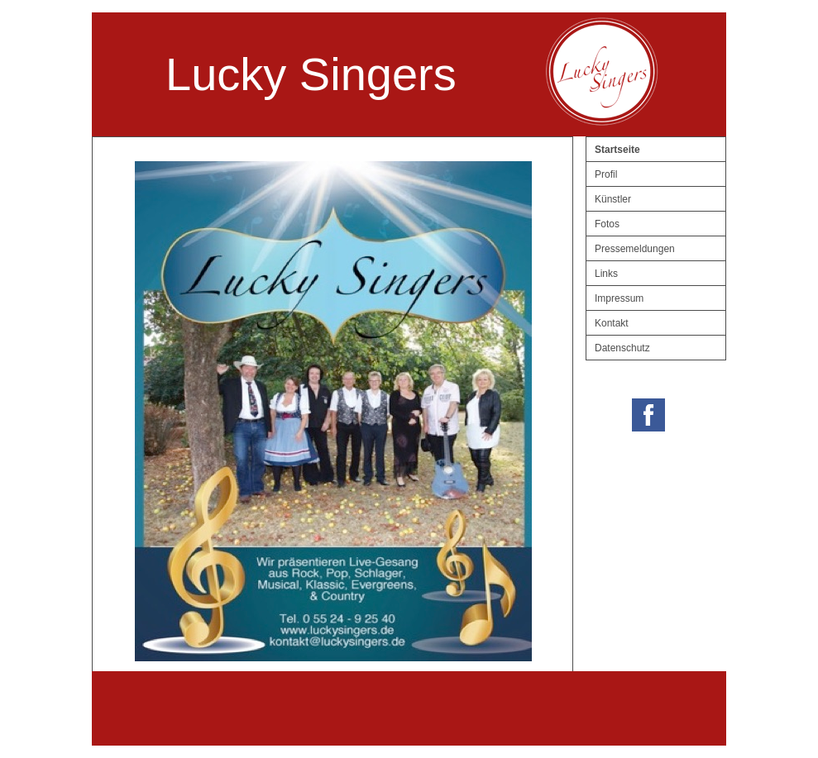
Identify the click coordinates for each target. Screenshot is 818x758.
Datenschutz (622, 348)
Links (606, 273)
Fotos (607, 224)
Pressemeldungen (635, 249)
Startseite (617, 149)
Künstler (613, 199)
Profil (606, 174)
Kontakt (612, 323)
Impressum (619, 298)
